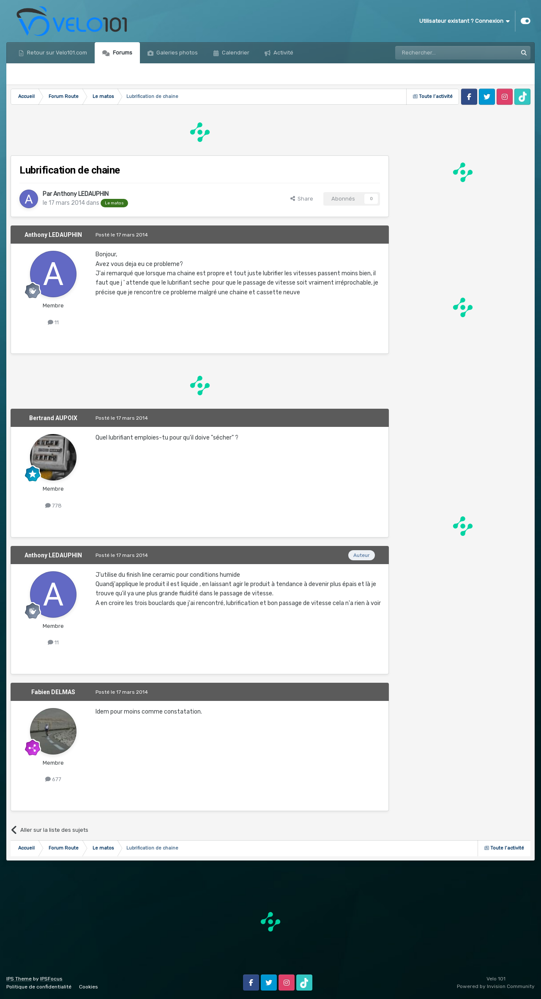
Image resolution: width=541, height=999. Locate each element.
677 (53, 779)
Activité (282, 52)
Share (301, 198)
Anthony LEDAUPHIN (81, 194)
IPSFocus (51, 979)
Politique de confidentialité (38, 987)
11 (53, 322)
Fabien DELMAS (53, 692)
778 (53, 505)
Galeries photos (176, 52)
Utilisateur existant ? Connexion (464, 21)
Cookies (88, 987)
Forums (122, 52)
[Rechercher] (438, 53)
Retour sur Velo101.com (56, 52)
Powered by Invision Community (496, 986)
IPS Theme (19, 979)
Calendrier (235, 52)
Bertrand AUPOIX (53, 418)
